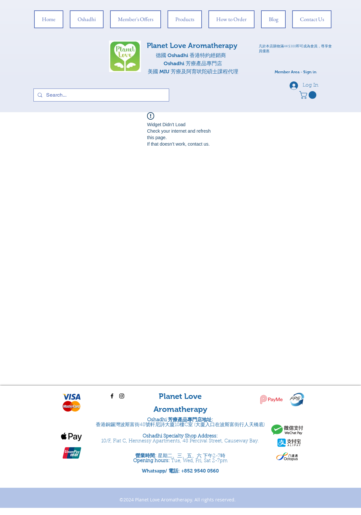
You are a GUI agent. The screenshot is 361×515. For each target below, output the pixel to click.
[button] (308, 95)
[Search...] (100, 95)
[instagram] (121, 396)
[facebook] (112, 396)
